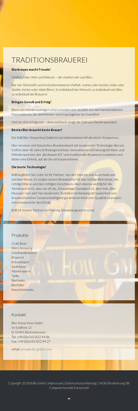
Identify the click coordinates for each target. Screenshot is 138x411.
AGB (103, 383)
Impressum (55, 383)
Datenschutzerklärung (80, 383)
